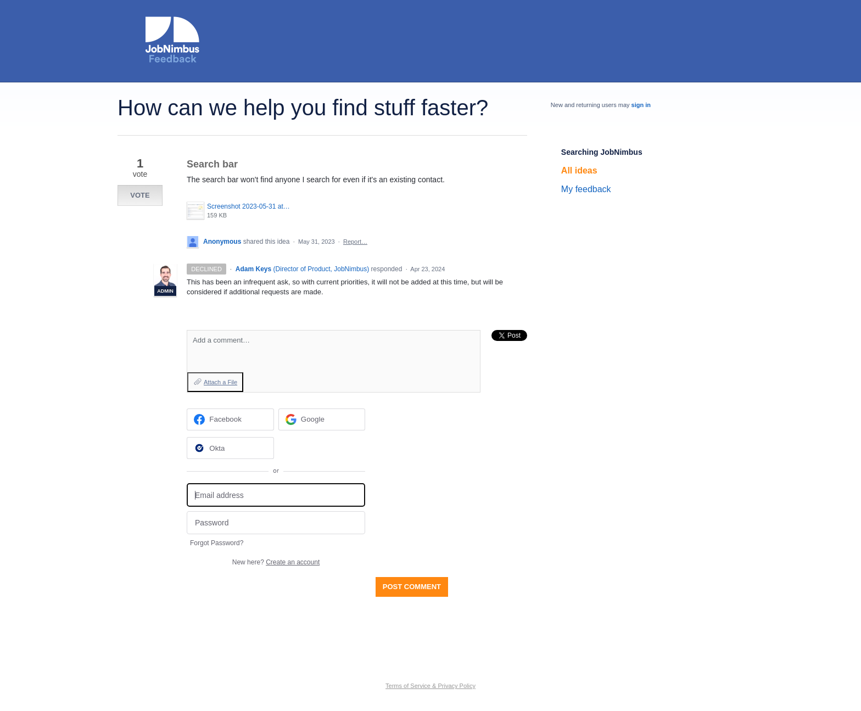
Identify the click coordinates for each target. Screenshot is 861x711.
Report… (355, 241)
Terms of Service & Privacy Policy (430, 685)
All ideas (579, 170)
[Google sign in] (322, 419)
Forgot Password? (216, 543)
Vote (139, 195)
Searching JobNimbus (601, 152)
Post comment (412, 587)
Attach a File (220, 382)
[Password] (276, 523)
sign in (641, 105)
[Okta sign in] (230, 448)
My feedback (586, 189)
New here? (276, 562)
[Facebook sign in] (230, 419)
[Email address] (276, 495)
